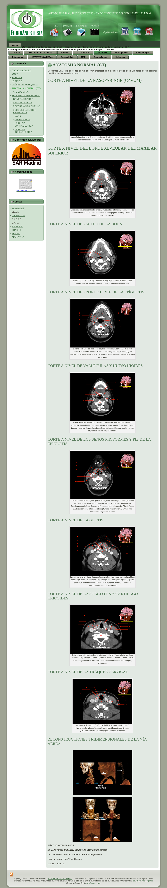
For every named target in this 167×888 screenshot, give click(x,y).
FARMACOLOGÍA (22, 102)
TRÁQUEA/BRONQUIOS (25, 84)
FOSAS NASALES (21, 70)
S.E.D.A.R (17, 226)
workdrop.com (93, 883)
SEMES (16, 233)
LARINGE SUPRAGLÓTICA (24, 124)
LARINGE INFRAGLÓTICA (23, 130)
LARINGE (17, 81)
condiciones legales (143, 881)
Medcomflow (18, 215)
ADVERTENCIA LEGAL (60, 878)
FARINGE (17, 77)
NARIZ (18, 116)
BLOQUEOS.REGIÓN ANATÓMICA (24, 111)
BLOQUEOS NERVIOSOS (26, 95)
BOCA (15, 74)
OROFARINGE (22, 119)
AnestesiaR (18, 208)
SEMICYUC (18, 237)
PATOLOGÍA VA (20, 92)
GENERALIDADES (23, 99)
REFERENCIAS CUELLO (26, 106)
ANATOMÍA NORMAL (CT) (26, 88)
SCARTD (16, 230)
